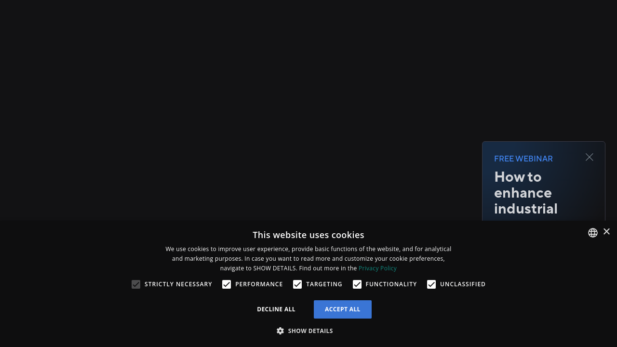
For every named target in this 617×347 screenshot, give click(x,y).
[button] (308, 330)
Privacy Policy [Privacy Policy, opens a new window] (378, 268)
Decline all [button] (276, 309)
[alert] (308, 284)
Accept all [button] (343, 309)
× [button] (606, 232)
